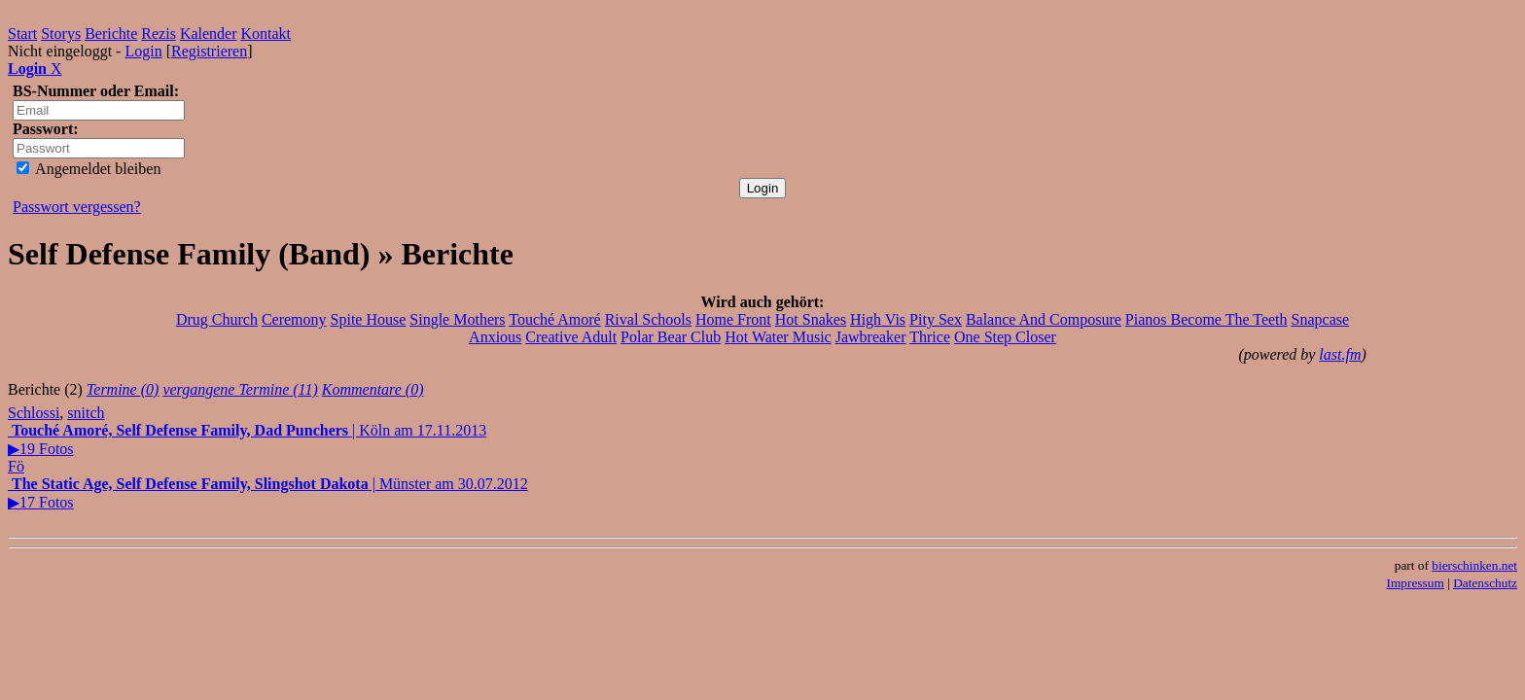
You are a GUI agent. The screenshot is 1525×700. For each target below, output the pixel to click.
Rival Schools (648, 319)
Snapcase (1321, 319)
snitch (85, 412)
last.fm (1340, 354)
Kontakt (266, 33)
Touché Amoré (554, 319)
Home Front (733, 319)
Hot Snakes (810, 319)
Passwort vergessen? (77, 206)
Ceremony (294, 319)
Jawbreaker (870, 337)
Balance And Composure (1043, 319)
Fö (16, 466)
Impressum (1415, 583)
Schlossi (33, 412)
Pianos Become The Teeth (1206, 319)
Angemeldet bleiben (88, 168)
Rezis (158, 33)
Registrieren (209, 51)
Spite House (369, 319)
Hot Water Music (778, 337)
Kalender (208, 33)
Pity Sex (935, 319)
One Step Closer (1005, 337)
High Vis (877, 319)
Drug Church (217, 319)
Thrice (929, 337)
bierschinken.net (1474, 565)
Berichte (111, 33)
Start (22, 33)
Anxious (495, 337)
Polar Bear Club (671, 337)
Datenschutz (1485, 583)
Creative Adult (571, 337)
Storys (61, 33)
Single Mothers (457, 319)
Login (142, 51)
